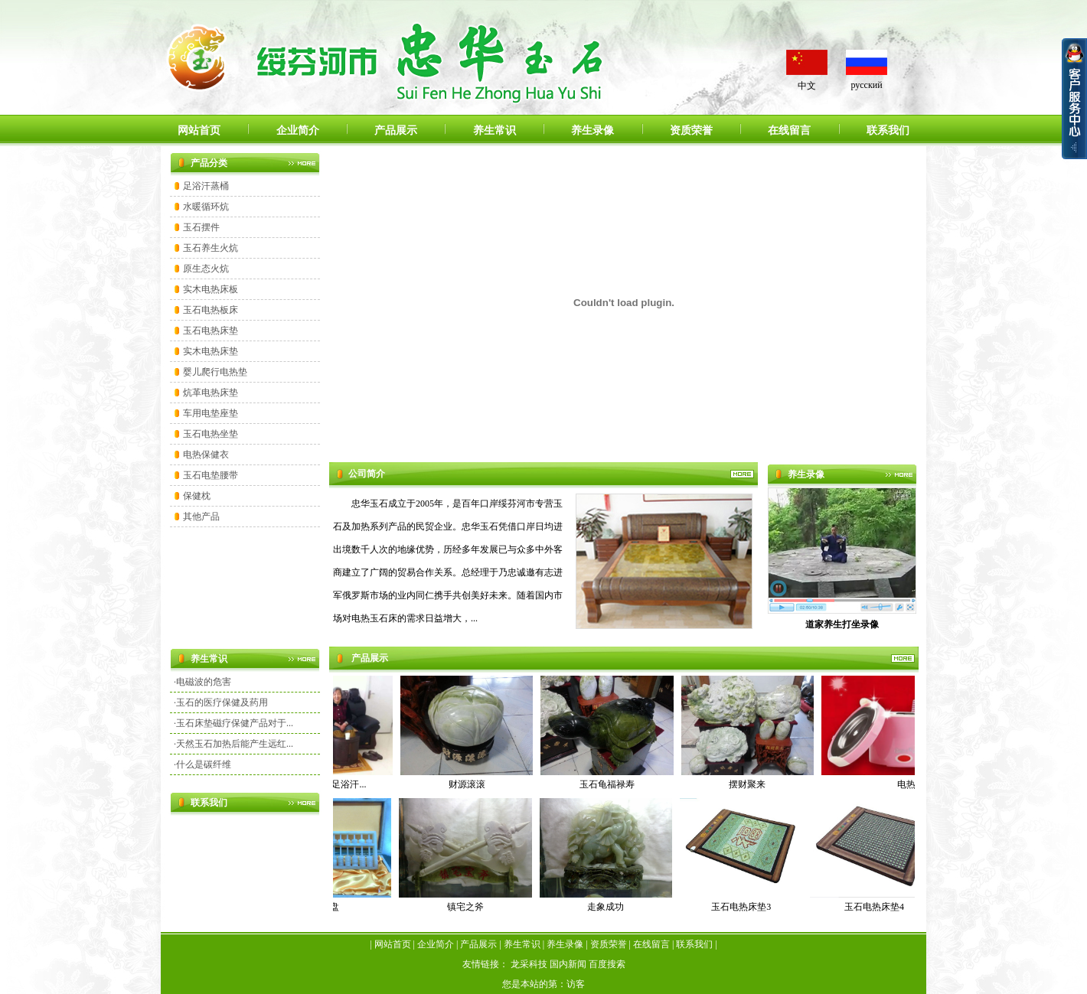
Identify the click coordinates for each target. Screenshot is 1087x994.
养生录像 (592, 130)
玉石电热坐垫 (210, 434)
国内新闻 (568, 964)
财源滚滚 (469, 784)
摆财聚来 (749, 784)
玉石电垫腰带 (210, 475)
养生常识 (494, 130)
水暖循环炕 (206, 206)
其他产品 (201, 516)
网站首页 (199, 130)
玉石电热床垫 (210, 330)
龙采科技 (529, 964)
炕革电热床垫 (210, 392)
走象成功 (608, 906)
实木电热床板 (210, 289)
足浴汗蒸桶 (206, 186)
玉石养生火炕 (210, 248)
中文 (807, 85)
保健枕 (197, 495)
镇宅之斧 (468, 906)
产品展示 (395, 130)
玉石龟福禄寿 (609, 784)
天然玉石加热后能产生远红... (234, 743)
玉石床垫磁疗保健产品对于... (234, 723)
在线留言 (789, 130)
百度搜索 (607, 964)
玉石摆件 (201, 227)
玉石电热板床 (210, 310)
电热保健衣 (206, 454)
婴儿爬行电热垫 (215, 372)
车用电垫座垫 (210, 413)
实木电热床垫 (210, 351)
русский (866, 85)
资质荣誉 (691, 130)
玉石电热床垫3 (744, 906)
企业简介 (297, 130)
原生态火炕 (206, 268)
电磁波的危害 (203, 681)
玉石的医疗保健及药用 (222, 702)
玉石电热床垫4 (877, 906)
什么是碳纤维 (203, 764)
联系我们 (888, 130)
